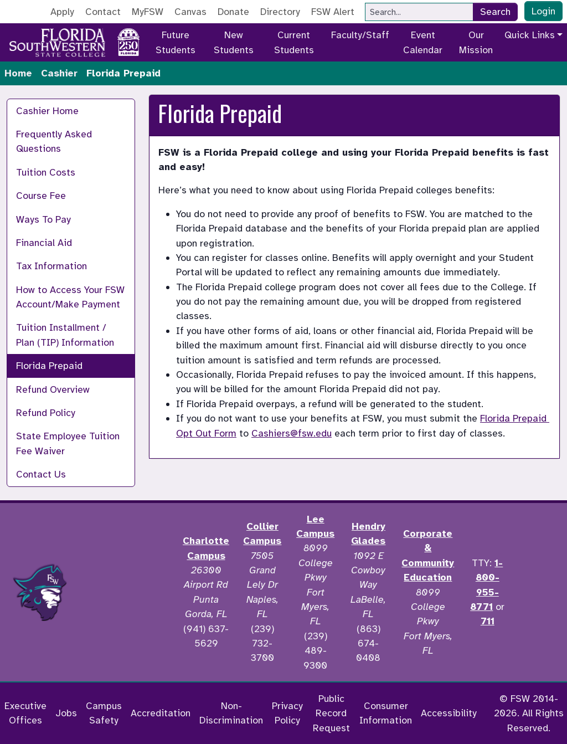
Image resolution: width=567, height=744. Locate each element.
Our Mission (476, 42)
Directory (280, 12)
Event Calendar (422, 42)
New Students (234, 42)
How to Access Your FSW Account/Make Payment (70, 297)
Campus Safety (104, 713)
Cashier (59, 73)
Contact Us (41, 474)
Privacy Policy (287, 713)
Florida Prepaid (49, 366)
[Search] (419, 12)
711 (487, 621)
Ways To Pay (43, 219)
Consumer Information (385, 713)
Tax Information (51, 266)
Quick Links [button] (529, 35)
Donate (233, 12)
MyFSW (147, 12)
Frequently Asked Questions (54, 141)
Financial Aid (44, 243)
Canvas (190, 12)
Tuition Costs (45, 172)
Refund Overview (53, 389)
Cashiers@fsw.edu (291, 433)
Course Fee (41, 195)
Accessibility (449, 713)
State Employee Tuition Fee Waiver (68, 443)
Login (543, 11)
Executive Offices (25, 713)
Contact (103, 12)
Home (18, 73)
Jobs (66, 713)
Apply (62, 12)
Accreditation (160, 713)
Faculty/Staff (360, 35)
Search (495, 12)
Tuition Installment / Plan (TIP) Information (65, 334)
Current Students (294, 42)
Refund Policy (45, 413)
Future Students (175, 42)
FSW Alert (332, 12)
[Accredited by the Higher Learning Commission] (127, 592)
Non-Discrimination (231, 713)
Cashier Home (47, 111)
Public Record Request (331, 713)
